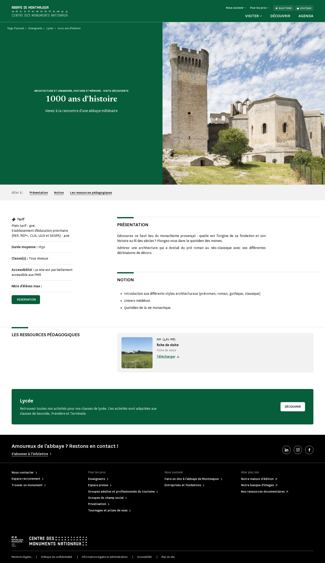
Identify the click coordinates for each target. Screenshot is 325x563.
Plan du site (168, 557)
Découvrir (280, 15)
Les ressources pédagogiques (91, 193)
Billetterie (283, 8)
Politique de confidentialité (56, 557)
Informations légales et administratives (104, 557)
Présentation (39, 193)
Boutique (304, 8)
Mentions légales (21, 557)
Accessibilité (144, 557)
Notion (59, 193)
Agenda (305, 15)
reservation (26, 300)
